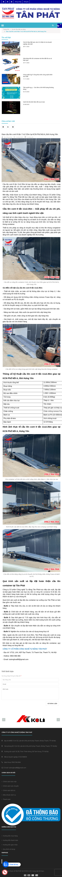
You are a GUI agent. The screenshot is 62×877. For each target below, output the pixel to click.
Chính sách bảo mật (9, 781)
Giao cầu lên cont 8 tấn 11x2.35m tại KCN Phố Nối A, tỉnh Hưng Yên (30, 134)
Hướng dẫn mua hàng (10, 836)
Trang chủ (7, 29)
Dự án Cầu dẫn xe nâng (19, 29)
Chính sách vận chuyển (10, 786)
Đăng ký (26, 2)
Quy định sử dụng (8, 849)
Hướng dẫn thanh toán (10, 840)
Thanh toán (6, 799)
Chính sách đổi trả (8, 790)
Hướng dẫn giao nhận (10, 845)
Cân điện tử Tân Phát (12, 861)
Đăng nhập (18, 2)
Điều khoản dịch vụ (9, 795)
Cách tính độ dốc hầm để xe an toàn (34, 102)
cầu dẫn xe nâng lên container (38, 592)
